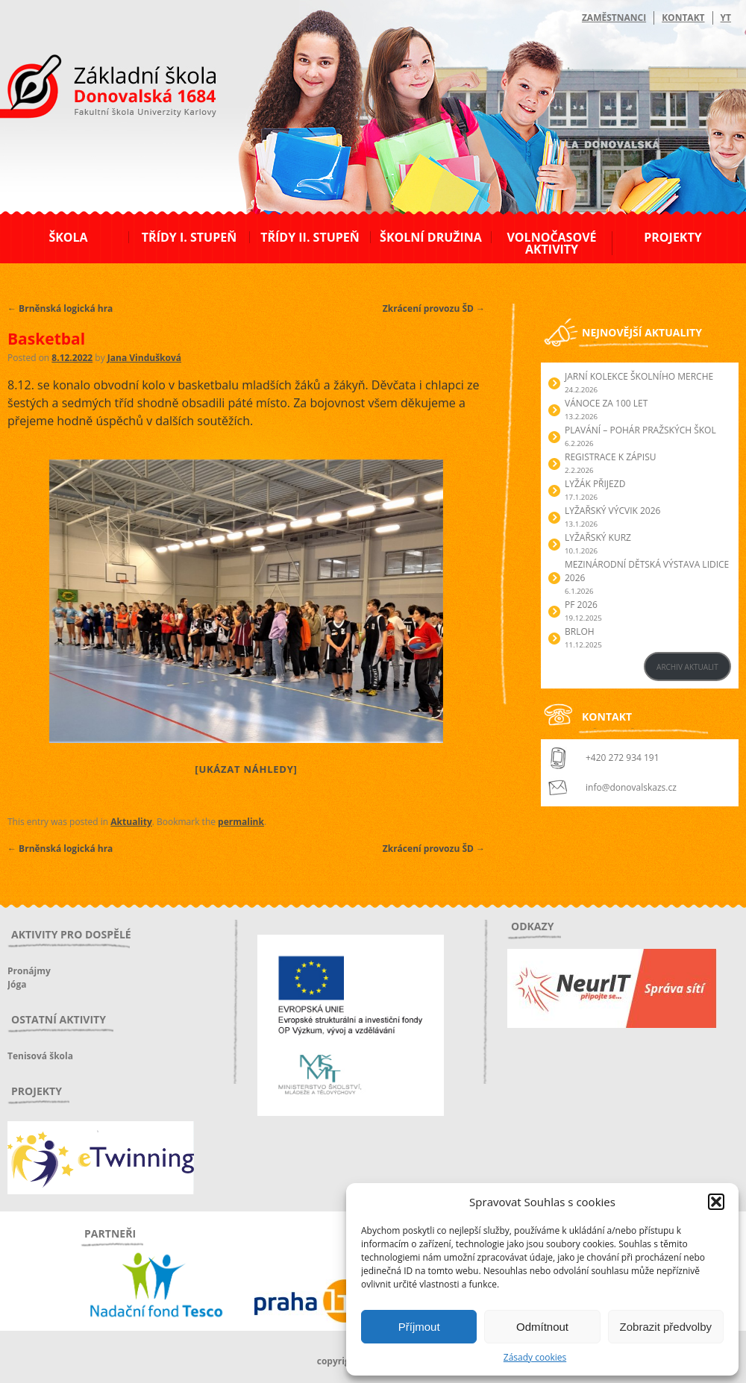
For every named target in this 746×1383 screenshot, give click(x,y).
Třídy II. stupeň (310, 237)
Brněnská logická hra (60, 308)
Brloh (580, 631)
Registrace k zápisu (610, 457)
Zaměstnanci (614, 17)
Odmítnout (542, 1326)
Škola (67, 237)
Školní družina (431, 237)
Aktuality (130, 821)
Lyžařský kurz (598, 537)
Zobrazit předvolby (666, 1326)
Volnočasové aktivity (551, 243)
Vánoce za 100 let (606, 403)
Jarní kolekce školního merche (639, 376)
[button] (716, 1201)
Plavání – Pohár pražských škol (640, 430)
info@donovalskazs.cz (631, 787)
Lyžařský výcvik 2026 (612, 510)
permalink (241, 821)
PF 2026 (581, 604)
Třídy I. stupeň (189, 237)
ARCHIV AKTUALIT (687, 667)
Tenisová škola (40, 1056)
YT (726, 17)
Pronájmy (29, 971)
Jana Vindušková (144, 357)
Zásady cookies (535, 1357)
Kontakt (683, 17)
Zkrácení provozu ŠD (434, 308)
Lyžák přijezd (595, 483)
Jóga (16, 984)
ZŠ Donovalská (88, 89)
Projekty (672, 237)
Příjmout (419, 1326)
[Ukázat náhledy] (246, 769)
